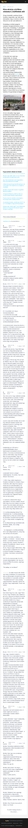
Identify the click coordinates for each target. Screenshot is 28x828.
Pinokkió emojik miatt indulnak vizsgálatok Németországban (13, 190)
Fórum (21, 823)
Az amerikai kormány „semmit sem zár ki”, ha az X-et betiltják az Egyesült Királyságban (14, 203)
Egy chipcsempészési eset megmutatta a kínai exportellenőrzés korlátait (13, 180)
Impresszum (15, 823)
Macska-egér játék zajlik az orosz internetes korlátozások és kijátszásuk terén (14, 176)
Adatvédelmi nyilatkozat (6, 823)
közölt (16, 74)
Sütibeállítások (19, 825)
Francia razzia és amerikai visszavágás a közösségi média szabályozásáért (13, 198)
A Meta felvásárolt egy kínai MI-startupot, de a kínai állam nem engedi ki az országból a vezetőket (14, 185)
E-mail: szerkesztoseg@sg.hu (7, 825)
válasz (20, 226)
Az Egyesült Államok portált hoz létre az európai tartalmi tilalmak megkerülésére (12, 194)
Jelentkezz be (6, 221)
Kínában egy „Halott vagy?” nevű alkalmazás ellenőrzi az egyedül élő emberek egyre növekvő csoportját (14, 208)
